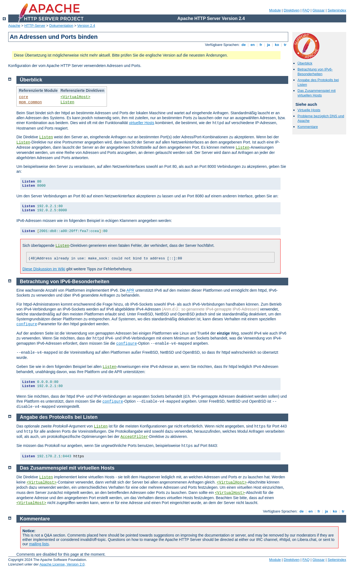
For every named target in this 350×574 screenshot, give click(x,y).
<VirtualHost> (75, 97)
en (253, 45)
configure (26, 324)
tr (285, 45)
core (23, 97)
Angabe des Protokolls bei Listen (59, 417)
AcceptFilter (134, 437)
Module (275, 10)
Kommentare (308, 127)
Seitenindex (337, 10)
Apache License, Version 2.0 (61, 564)
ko (277, 45)
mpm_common (30, 102)
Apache (14, 26)
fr (261, 45)
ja (268, 45)
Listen (67, 102)
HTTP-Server (34, 26)
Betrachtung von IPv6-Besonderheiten (315, 71)
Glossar (319, 10)
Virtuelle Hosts (309, 110)
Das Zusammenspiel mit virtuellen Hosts (317, 93)
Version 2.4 (86, 26)
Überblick (305, 63)
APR (130, 290)
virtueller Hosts (141, 123)
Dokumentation (61, 26)
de (244, 45)
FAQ (306, 10)
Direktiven (292, 10)
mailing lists (39, 544)
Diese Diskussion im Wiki (43, 269)
